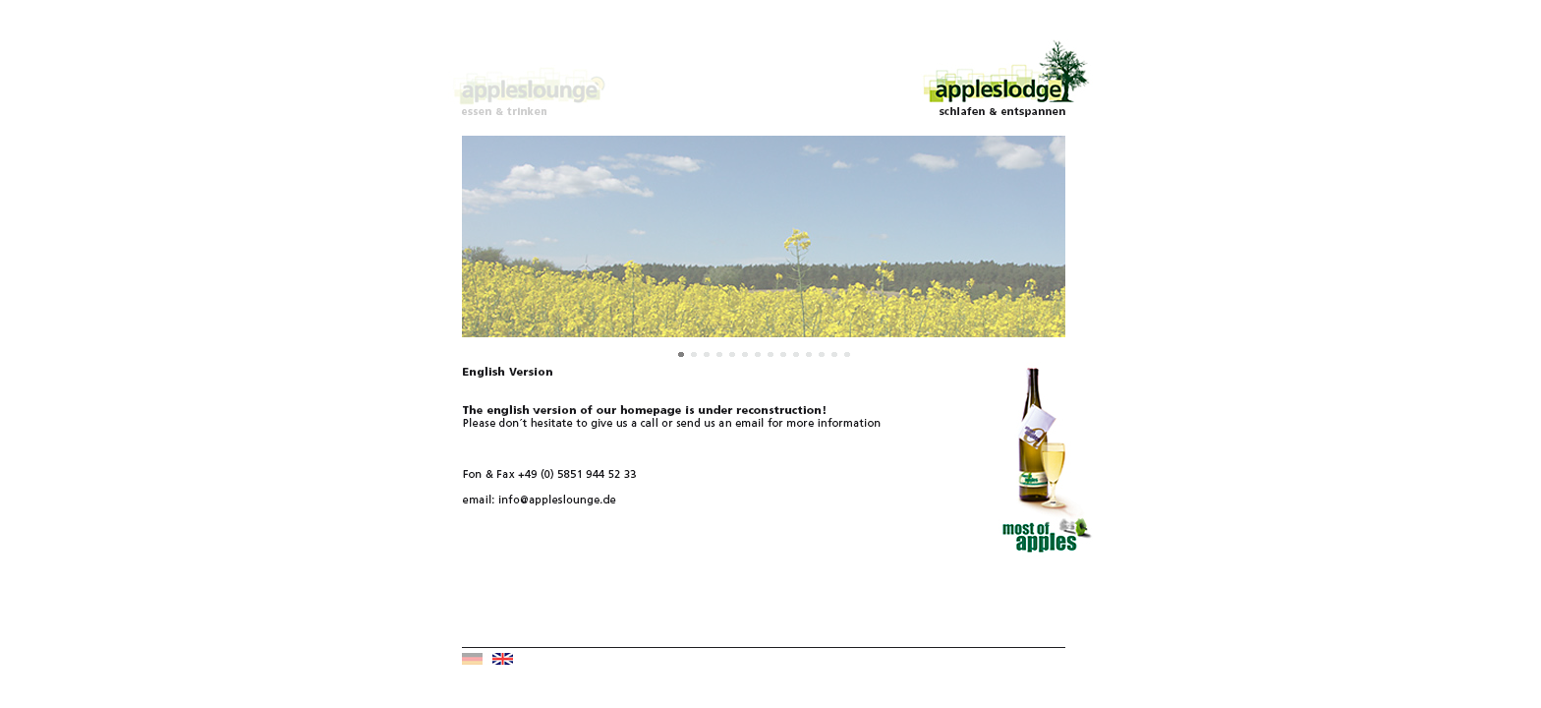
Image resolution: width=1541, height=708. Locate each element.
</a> (763, 249)
